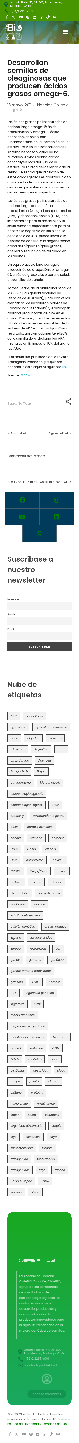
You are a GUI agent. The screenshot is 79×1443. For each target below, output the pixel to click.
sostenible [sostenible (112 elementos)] (33, 1137)
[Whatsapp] (39, 533)
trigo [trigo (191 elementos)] (42, 1170)
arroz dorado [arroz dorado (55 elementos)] (20, 760)
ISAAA (25, 375)
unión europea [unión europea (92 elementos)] (21, 1181)
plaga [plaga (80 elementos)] (61, 1070)
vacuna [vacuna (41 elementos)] (16, 1192)
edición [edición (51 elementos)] (39, 904)
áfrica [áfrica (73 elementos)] (35, 1192)
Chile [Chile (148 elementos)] (14, 849)
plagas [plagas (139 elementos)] (15, 1081)
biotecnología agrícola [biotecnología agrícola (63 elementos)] (27, 794)
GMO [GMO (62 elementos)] (35, 982)
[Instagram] (57, 500)
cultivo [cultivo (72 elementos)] (61, 871)
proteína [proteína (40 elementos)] (37, 1092)
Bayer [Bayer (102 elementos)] (41, 771)
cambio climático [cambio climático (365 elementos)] (40, 827)
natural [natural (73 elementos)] (16, 1048)
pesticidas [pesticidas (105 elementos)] (40, 1070)
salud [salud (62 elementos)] (32, 1115)
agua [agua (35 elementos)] (14, 738)
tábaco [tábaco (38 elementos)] (60, 1170)
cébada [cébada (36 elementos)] (56, 882)
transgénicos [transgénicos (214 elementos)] (20, 1170)
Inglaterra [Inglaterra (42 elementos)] (17, 1004)
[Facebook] (22, 500)
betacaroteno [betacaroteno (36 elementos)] (21, 782)
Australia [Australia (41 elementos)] (44, 760)
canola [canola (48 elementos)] (16, 838)
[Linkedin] (57, 516)
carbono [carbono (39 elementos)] (36, 838)
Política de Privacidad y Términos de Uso (37, 1424)
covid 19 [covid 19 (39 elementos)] (58, 860)
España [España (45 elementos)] (16, 938)
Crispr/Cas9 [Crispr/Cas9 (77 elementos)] (38, 871)
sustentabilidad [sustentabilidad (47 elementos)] (22, 1148)
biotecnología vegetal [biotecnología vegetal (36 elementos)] (26, 805)
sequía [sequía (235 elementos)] (56, 1126)
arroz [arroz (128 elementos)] (61, 749)
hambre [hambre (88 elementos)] (54, 982)
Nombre (13, 599)
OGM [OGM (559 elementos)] (55, 1048)
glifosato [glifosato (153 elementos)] (17, 982)
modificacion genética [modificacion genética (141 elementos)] (27, 1037)
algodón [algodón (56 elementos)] (33, 738)
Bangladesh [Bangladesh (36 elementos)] (19, 771)
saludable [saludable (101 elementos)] (52, 1115)
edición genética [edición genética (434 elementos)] (23, 926)
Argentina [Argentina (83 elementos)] (41, 749)
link (65, 367)
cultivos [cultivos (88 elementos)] (16, 882)
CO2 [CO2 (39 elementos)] (14, 860)
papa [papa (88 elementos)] (54, 1059)
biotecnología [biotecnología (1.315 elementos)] (50, 782)
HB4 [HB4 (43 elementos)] (13, 993)
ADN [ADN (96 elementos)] (14, 716)
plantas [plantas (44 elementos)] (53, 1081)
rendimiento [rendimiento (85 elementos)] (46, 1104)
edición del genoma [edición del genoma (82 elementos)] (25, 915)
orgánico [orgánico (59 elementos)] (35, 1059)
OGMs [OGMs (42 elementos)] (15, 1059)
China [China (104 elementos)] (31, 849)
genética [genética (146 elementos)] (57, 960)
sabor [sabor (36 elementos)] (15, 1115)
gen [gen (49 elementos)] (58, 948)
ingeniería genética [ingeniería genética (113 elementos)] (40, 993)
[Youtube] (22, 516)
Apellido (13, 614)
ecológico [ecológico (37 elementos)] (18, 904)
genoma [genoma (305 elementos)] (35, 960)
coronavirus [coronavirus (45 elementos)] (34, 860)
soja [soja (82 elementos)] (13, 1137)
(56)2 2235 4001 (22, 11)
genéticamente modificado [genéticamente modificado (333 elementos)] (31, 971)
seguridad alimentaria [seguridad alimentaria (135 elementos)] (26, 1126)
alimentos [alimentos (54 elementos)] (18, 749)
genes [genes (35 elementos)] (15, 960)
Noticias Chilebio (53, 104)
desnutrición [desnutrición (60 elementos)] (20, 893)
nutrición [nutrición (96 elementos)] (36, 1048)
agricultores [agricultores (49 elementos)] (34, 716)
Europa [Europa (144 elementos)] (16, 948)
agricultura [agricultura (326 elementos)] (18, 727)
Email (11, 629)
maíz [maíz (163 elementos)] (37, 1004)
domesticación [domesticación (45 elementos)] (49, 893)
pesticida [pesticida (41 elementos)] (17, 1070)
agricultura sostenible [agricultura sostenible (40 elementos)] (51, 727)
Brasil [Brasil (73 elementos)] (55, 805)
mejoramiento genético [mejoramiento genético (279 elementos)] (28, 1026)
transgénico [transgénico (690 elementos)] (46, 1159)
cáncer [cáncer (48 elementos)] (36, 882)
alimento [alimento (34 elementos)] (55, 738)
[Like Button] (15, 110)
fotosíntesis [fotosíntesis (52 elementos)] (38, 948)
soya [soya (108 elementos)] (53, 1137)
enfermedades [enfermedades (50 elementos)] (55, 926)
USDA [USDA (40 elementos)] (45, 1181)
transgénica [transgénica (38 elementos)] (19, 1159)
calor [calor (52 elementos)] (14, 827)
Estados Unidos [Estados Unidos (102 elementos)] (41, 938)
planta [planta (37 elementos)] (34, 1081)
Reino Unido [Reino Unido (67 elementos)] (19, 1104)
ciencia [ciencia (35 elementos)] (50, 849)
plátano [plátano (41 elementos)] (16, 1092)
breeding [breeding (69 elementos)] (17, 816)
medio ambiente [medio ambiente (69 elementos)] (23, 1015)
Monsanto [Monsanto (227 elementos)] (60, 1037)
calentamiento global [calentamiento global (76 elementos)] (48, 816)
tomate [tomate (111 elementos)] (47, 1148)
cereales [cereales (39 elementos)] (58, 838)
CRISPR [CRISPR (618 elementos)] (16, 871)
